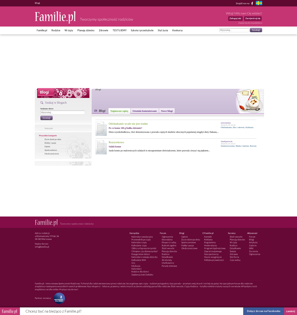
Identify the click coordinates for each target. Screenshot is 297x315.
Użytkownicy (168, 263)
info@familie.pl (42, 246)
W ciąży (69, 30)
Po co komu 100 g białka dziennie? (125, 128)
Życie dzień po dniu (53, 139)
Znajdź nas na (245, 3)
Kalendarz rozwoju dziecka (144, 257)
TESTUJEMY (120, 30)
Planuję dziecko (86, 30)
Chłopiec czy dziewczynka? (144, 251)
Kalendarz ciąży (139, 242)
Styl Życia (234, 257)
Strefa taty (167, 260)
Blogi (251, 239)
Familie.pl (42, 30)
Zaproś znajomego (213, 251)
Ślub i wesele (168, 248)
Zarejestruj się (252, 18)
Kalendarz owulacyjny (142, 236)
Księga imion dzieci (140, 254)
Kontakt (208, 236)
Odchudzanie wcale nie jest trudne (128, 123)
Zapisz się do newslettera (250, 22)
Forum (252, 236)
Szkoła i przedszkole (142, 30)
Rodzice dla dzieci (140, 271)
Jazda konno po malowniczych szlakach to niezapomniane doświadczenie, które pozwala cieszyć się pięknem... (159, 150)
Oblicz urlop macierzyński (143, 248)
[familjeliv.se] (259, 3)
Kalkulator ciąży (139, 245)
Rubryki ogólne (169, 245)
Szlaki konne (115, 146)
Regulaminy (210, 242)
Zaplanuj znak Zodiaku (142, 274)
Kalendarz (136, 268)
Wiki (251, 248)
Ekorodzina (167, 239)
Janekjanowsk (227, 141)
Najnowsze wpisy (119, 110)
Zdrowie (103, 30)
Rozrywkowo (116, 142)
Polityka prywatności (214, 260)
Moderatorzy (210, 245)
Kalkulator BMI (138, 260)
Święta (233, 251)
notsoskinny (226, 123)
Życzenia (253, 251)
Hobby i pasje (50, 143)
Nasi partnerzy (211, 254)
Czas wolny (235, 260)
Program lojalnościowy (215, 248)
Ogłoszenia (167, 236)
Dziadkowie (167, 257)
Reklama (208, 239)
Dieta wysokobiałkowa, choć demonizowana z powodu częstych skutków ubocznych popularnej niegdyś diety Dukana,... (164, 132)
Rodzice (56, 30)
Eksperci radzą (169, 242)
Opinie (47, 146)
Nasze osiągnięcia (213, 257)
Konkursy (177, 30)
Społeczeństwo (51, 150)
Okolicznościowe (52, 153)
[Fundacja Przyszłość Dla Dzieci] (58, 298)
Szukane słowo (46, 108)
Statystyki (49, 128)
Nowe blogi (167, 110)
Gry (133, 263)
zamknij (290, 311)
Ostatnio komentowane (145, 110)
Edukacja (135, 266)
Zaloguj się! (235, 18)
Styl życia (163, 30)
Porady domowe (169, 266)
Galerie (253, 245)
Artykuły (253, 242)
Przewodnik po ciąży (141, 239)
